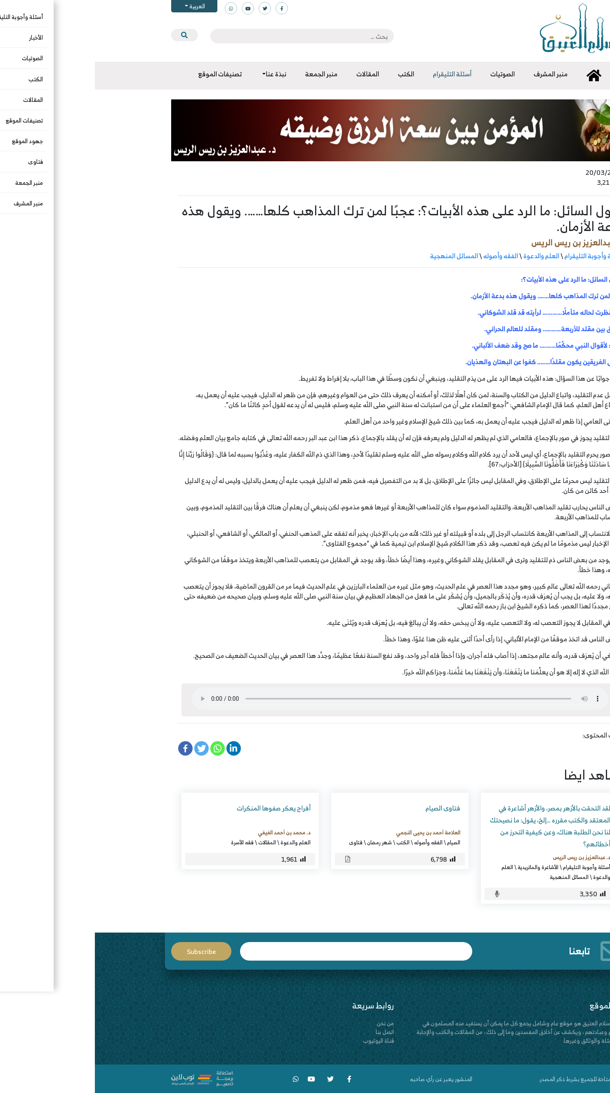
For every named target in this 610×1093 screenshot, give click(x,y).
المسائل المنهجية (359, 255)
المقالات (172, 842)
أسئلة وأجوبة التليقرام (499, 255)
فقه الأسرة (147, 842)
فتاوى (261, 842)
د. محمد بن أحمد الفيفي (189, 832)
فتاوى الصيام (348, 808)
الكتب (308, 842)
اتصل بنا (290, 1032)
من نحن (290, 1023)
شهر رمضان (284, 842)
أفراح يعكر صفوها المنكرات (179, 808)
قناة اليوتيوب (283, 1040)
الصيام (358, 842)
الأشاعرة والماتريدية (443, 867)
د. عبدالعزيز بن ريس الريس (482, 242)
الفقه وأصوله (406, 255)
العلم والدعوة (446, 255)
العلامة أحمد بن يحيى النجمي (333, 832)
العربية (101, 6)
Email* (261, 951)
